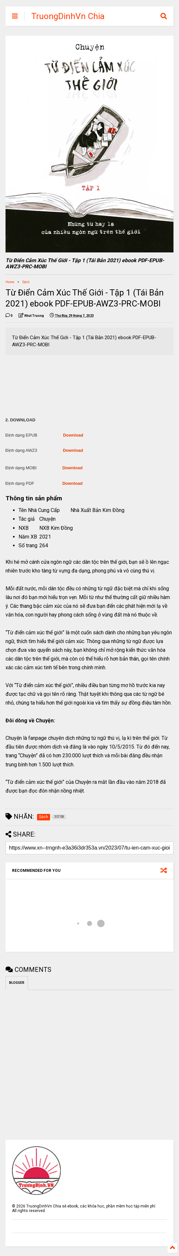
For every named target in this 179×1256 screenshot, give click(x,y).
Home (10, 282)
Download (73, 435)
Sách (26, 282)
